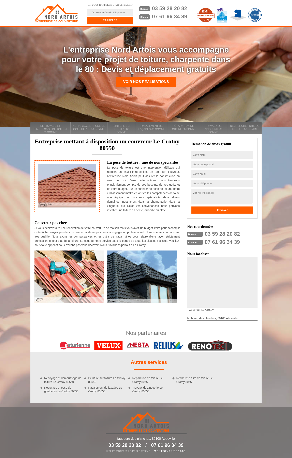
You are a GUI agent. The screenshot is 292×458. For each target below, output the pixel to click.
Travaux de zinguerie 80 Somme (213, 129)
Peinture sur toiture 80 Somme (121, 129)
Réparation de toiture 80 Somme (183, 127)
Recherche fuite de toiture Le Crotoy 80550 (194, 379)
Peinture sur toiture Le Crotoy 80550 (106, 379)
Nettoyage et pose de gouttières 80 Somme (89, 127)
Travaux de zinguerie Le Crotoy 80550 (147, 389)
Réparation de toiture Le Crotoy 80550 (147, 379)
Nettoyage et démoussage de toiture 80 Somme (50, 129)
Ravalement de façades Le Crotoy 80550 (105, 389)
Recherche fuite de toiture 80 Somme (245, 127)
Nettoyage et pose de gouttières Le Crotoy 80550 (61, 389)
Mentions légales (170, 451)
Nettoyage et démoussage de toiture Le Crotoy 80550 (62, 379)
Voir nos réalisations (146, 82)
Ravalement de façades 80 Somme (151, 127)
